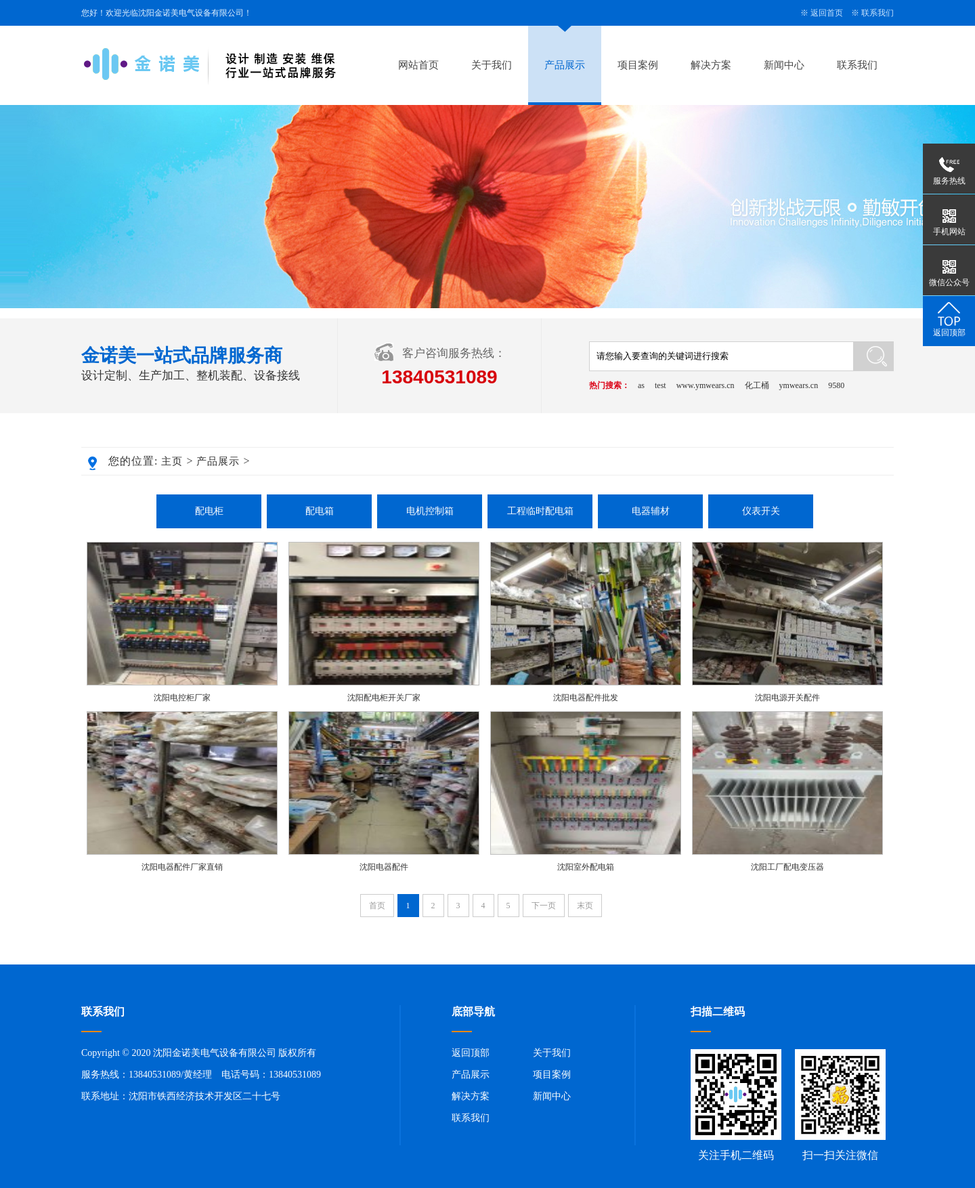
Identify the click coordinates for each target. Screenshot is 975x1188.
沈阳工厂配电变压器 (787, 867)
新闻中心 (784, 65)
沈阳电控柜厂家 (182, 697)
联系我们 (877, 13)
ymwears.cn (799, 385)
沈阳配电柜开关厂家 (383, 697)
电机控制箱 (430, 511)
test (660, 385)
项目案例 (638, 65)
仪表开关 (761, 511)
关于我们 (491, 65)
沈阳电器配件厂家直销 (182, 867)
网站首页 (418, 65)
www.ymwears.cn (705, 385)
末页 (585, 905)
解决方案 (711, 65)
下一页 (544, 905)
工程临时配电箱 (540, 511)
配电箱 (319, 511)
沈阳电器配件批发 (585, 697)
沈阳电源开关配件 (787, 697)
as (641, 385)
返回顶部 (471, 1053)
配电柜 (209, 511)
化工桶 (757, 385)
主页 (172, 461)
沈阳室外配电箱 (585, 867)
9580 (836, 385)
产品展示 (564, 65)
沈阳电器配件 (384, 867)
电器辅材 (651, 511)
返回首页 (826, 13)
